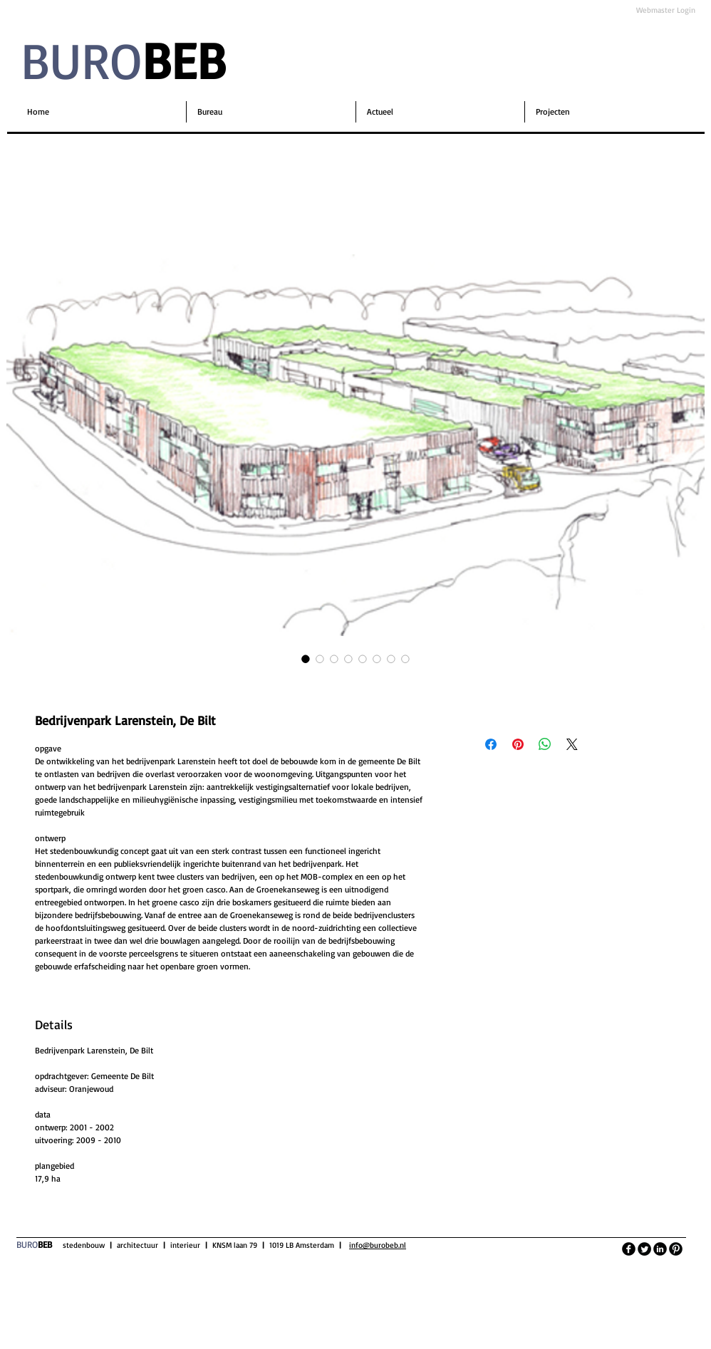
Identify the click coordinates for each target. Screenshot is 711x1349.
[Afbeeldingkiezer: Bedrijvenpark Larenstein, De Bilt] (306, 659)
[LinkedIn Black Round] (660, 1249)
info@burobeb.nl (377, 1245)
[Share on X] (572, 744)
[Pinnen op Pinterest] (517, 744)
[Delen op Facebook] (490, 744)
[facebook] (628, 1249)
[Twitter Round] (644, 1249)
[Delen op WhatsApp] (545, 744)
